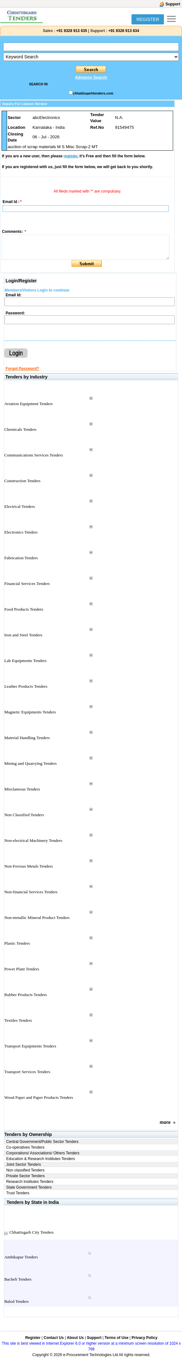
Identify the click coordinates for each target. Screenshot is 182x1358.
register (70, 156)
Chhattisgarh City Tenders (31, 1232)
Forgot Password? (22, 368)
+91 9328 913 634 (123, 31)
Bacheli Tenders (17, 1279)
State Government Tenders (28, 1187)
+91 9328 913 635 (71, 31)
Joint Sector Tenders (23, 1164)
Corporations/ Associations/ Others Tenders (42, 1153)
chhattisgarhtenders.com (93, 93)
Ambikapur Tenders (21, 1257)
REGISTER (147, 19)
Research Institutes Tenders (29, 1181)
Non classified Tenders (25, 1170)
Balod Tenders (16, 1301)
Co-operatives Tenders (25, 1147)
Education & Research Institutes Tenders (40, 1159)
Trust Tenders (17, 1193)
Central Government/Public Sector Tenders (42, 1141)
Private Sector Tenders (25, 1176)
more (165, 1122)
